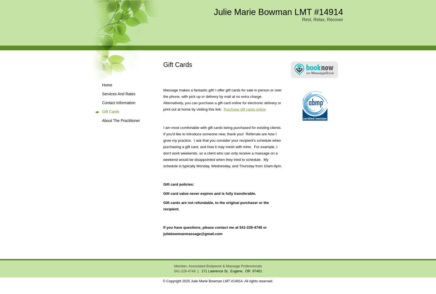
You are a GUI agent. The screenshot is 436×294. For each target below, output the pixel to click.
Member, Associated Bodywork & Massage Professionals (218, 266)
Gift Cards (110, 112)
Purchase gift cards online (245, 109)
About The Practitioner (121, 121)
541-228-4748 (185, 271)
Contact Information (118, 103)
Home (107, 85)
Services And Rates (118, 94)
